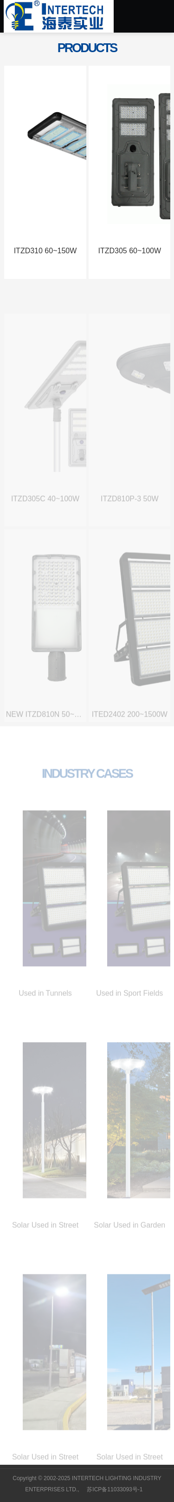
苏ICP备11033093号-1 (114, 1489)
